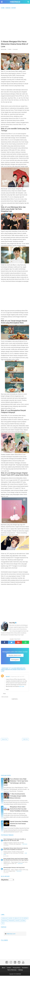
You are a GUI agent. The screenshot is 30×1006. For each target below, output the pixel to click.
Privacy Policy (16, 967)
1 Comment (15, 49)
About (3, 967)
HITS (21, 918)
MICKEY (8, 676)
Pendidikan (11, 920)
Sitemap (20, 970)
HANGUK (16, 918)
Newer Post (4, 739)
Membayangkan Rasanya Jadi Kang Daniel (14, 867)
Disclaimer (25, 967)
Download (4, 918)
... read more (24, 844)
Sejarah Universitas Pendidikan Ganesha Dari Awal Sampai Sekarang (19, 823)
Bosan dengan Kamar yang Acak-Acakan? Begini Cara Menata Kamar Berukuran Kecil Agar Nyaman (15, 859)
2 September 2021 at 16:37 (17, 676)
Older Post (25, 739)
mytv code (21, 686)
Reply (7, 689)
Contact (9, 967)
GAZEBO (11, 918)
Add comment (5, 696)
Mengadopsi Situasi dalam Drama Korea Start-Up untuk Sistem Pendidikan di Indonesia (19, 809)
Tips (3, 923)
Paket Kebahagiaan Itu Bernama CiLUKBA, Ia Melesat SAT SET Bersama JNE (14, 839)
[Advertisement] (15, 25)
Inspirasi (25, 918)
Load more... (15, 699)
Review (17, 920)
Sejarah (23, 920)
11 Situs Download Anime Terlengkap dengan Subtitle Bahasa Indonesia (18, 796)
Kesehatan (4, 920)
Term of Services (11, 970)
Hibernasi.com (11, 934)
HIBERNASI (15, 2)
